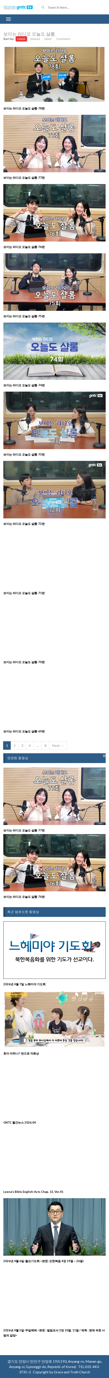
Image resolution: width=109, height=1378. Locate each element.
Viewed (35, 39)
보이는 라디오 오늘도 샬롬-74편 (24, 385)
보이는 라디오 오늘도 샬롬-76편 (24, 247)
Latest (21, 39)
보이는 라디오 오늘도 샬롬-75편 (24, 316)
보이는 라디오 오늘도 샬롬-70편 (24, 662)
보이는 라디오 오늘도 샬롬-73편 (24, 454)
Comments (63, 39)
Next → (58, 745)
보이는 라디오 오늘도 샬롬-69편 (24, 731)
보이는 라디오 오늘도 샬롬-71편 (24, 593)
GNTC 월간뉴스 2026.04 (19, 1122)
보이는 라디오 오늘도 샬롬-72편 (24, 523)
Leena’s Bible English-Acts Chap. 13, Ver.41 (33, 1192)
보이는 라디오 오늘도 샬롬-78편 (24, 108)
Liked (47, 39)
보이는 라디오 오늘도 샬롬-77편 (24, 177)
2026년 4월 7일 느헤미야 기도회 (24, 984)
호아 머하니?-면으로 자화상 (21, 1053)
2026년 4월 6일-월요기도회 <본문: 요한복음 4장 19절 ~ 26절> (43, 1261)
